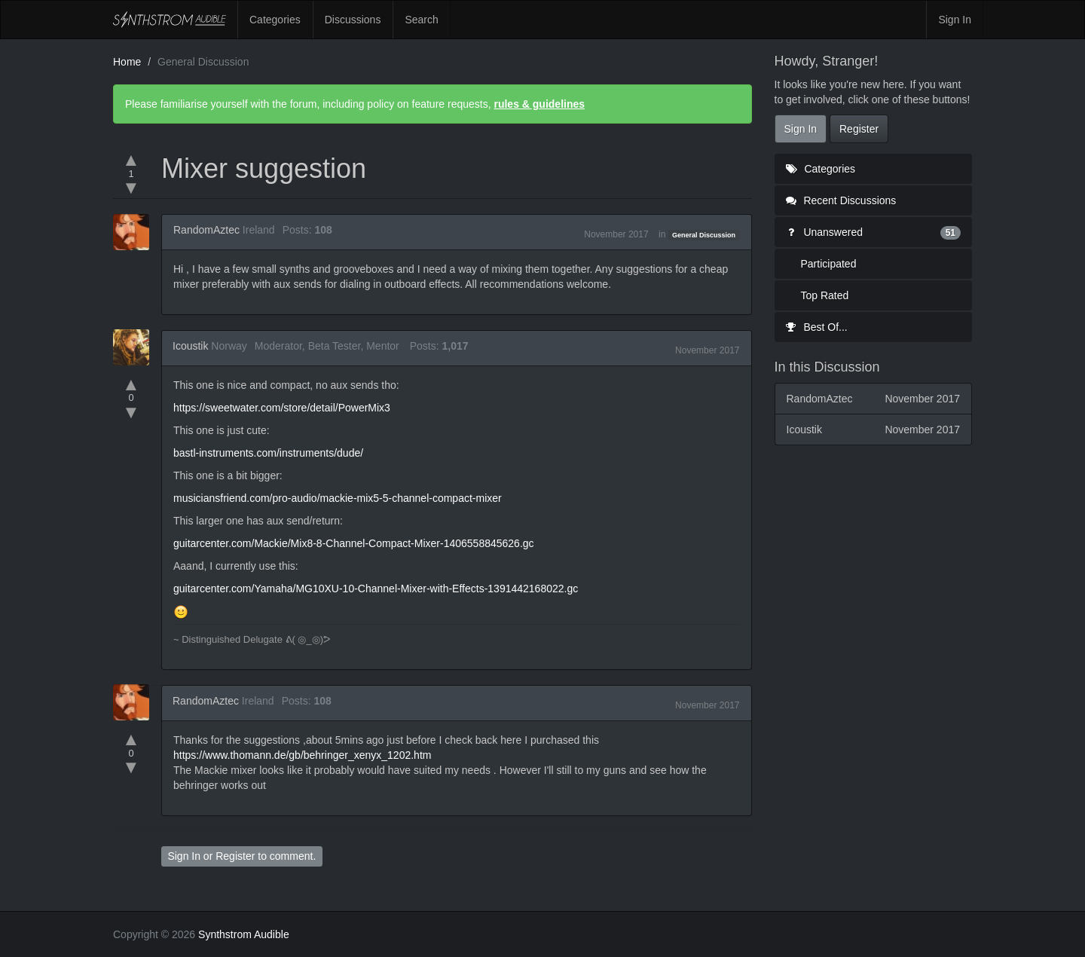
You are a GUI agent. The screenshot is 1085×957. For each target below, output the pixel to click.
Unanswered (873, 232)
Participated (829, 264)
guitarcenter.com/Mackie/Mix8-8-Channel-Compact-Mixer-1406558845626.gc (353, 543)
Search (421, 20)
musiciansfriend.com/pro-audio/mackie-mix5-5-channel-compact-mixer (337, 498)
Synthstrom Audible (169, 19)
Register (235, 856)
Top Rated (825, 295)
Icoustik (190, 346)
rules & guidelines (539, 104)
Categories (275, 20)
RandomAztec (206, 230)
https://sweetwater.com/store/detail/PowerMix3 (281, 408)
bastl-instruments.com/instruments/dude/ (268, 453)
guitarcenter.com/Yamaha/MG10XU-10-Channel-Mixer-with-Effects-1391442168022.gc (375, 588)
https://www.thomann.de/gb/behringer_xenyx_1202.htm (302, 755)
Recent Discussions (841, 200)
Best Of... (817, 327)
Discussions (353, 20)
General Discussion (703, 235)
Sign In (954, 20)
